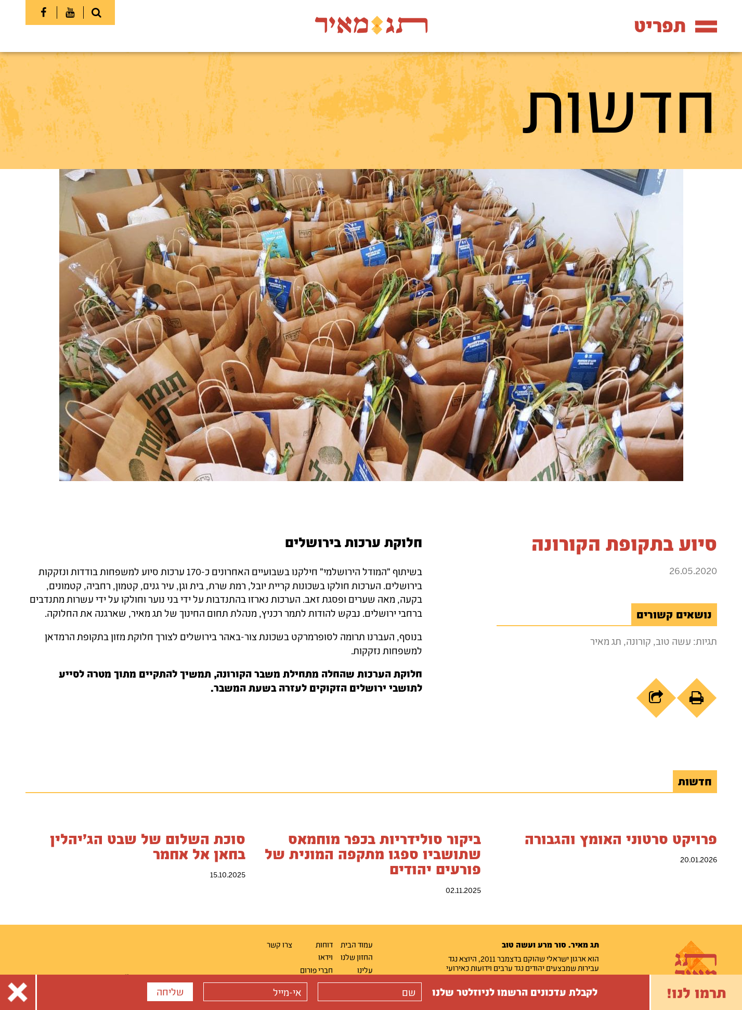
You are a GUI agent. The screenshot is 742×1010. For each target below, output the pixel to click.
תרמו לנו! (696, 992)
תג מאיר (605, 641)
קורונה (638, 641)
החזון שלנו (357, 957)
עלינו (365, 970)
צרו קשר (279, 944)
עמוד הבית (357, 944)
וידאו (325, 957)
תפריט (675, 25)
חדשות (695, 781)
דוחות (324, 944)
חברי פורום (316, 970)
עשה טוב (673, 641)
